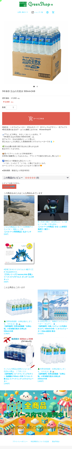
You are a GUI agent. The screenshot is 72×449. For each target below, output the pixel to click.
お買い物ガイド (23, 12)
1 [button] (34, 87)
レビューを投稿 (9, 186)
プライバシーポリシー (20, 441)
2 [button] (38, 87)
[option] (36, 52)
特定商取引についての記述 (40, 441)
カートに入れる (36, 118)
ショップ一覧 (38, 12)
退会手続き (56, 441)
